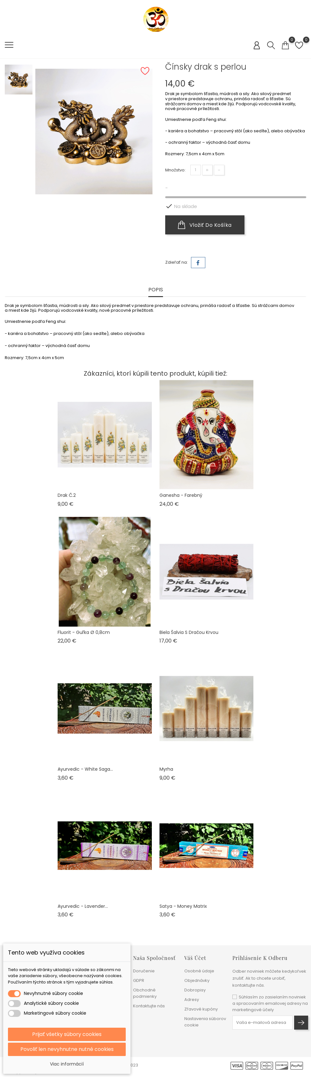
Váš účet (195, 958)
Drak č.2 (67, 495)
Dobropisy (195, 990)
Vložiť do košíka (205, 225)
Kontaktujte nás (149, 1006)
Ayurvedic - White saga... (85, 769)
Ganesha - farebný (180, 495)
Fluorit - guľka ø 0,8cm (84, 632)
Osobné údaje (199, 971)
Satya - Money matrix (183, 906)
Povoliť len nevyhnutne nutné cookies (67, 1049)
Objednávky (196, 980)
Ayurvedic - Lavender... (83, 906)
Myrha (166, 769)
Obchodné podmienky (145, 993)
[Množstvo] (195, 170)
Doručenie (144, 971)
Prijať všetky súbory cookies (67, 1034)
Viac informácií (67, 1064)
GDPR (138, 980)
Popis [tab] (155, 290)
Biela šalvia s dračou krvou (188, 632)
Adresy (191, 1000)
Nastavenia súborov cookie (205, 1022)
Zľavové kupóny (201, 1009)
